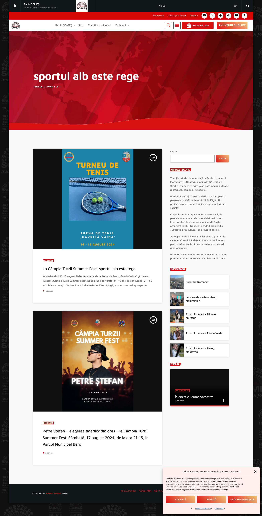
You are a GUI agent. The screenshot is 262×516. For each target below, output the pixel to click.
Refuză (211, 499)
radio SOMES (53, 506)
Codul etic (219, 508)
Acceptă (180, 499)
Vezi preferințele (242, 499)
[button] (255, 471)
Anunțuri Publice (232, 25)
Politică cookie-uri (203, 508)
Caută (173, 151)
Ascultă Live (197, 25)
